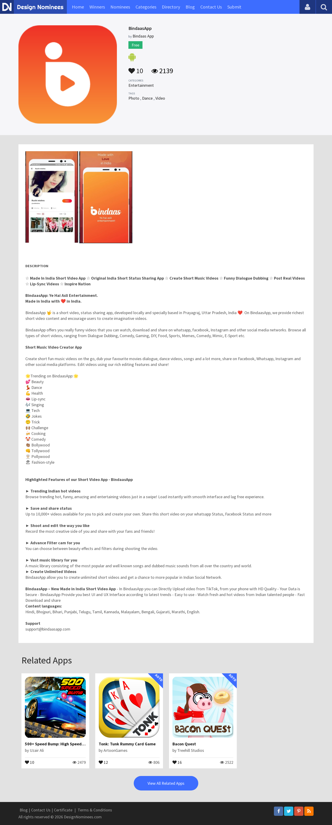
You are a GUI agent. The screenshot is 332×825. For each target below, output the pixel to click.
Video (160, 98)
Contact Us (211, 7)
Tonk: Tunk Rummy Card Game (127, 744)
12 (103, 762)
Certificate (63, 810)
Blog (190, 7)
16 (177, 762)
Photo (133, 98)
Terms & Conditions (95, 810)
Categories (146, 7)
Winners (97, 7)
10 (135, 68)
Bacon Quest (184, 744)
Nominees (120, 7)
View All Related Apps (166, 783)
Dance (147, 98)
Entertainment (141, 85)
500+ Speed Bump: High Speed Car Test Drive (67, 744)
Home (78, 7)
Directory (171, 7)
